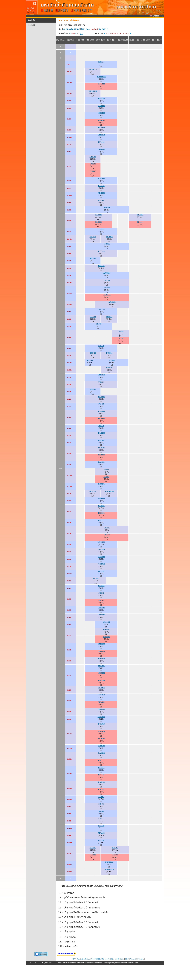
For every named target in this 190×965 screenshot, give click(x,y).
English (155, 16)
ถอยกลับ (31, 25)
